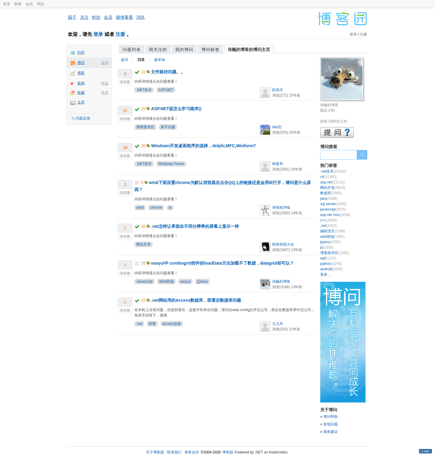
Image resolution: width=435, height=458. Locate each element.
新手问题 (168, 127)
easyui (185, 281)
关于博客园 (155, 452)
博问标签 (210, 49)
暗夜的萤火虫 (283, 244)
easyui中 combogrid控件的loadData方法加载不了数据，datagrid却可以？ (222, 263)
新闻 (17, 4)
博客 (81, 73)
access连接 (172, 324)
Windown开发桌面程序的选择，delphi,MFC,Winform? (203, 145)
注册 (120, 34)
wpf (328, 258)
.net (139, 324)
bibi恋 (277, 127)
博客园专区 (145, 127)
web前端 (332, 236)
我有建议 (330, 432)
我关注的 (158, 49)
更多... (325, 274)
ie (170, 207)
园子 (72, 17)
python (331, 264)
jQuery (202, 281)
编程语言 (332, 231)
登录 (98, 34)
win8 (140, 207)
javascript (333, 209)
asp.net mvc (335, 215)
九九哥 (277, 324)
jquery (330, 242)
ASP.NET (165, 90)
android (331, 269)
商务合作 (192, 452)
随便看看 (124, 17)
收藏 (81, 93)
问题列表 (132, 49)
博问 (81, 63)
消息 (140, 17)
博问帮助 (330, 417)
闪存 (81, 52)
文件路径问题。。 (168, 71)
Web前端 (166, 281)
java (328, 198)
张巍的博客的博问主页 (249, 49)
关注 (84, 17)
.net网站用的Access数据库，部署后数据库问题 (196, 300)
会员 (29, 4)
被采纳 (159, 60)
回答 (141, 60)
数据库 (331, 193)
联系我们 (174, 452)
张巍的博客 (281, 281)
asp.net (332, 182)
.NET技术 (144, 90)
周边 (40, 4)
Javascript (144, 281)
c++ (328, 220)
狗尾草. (278, 164)
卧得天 (277, 90)
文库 (81, 102)
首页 (6, 4)
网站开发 (143, 244)
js (326, 247)
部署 (152, 324)
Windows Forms (171, 164)
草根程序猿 (281, 207)
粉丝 (96, 17)
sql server (333, 204)
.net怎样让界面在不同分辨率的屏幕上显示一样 (195, 226)
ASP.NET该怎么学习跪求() (176, 108)
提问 (104, 63)
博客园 (227, 452)
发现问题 (330, 424)
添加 (104, 93)
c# (328, 177)
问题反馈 (83, 118)
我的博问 (184, 49)
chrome (156, 207)
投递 (104, 83)
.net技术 (333, 171)
